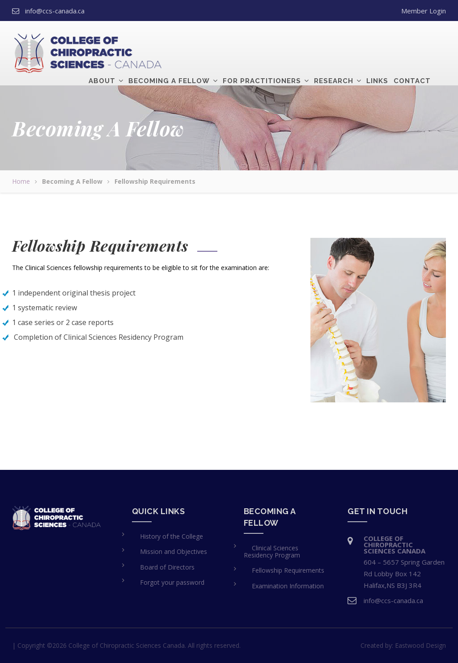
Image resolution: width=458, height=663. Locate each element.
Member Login (423, 10)
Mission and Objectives (173, 551)
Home (21, 181)
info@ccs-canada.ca (55, 10)
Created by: (403, 645)
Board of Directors (167, 567)
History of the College (171, 536)
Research (333, 42)
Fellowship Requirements (288, 570)
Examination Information (288, 586)
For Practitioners (262, 42)
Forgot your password (172, 582)
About (102, 42)
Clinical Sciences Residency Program (272, 551)
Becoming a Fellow (169, 42)
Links (377, 42)
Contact (412, 42)
